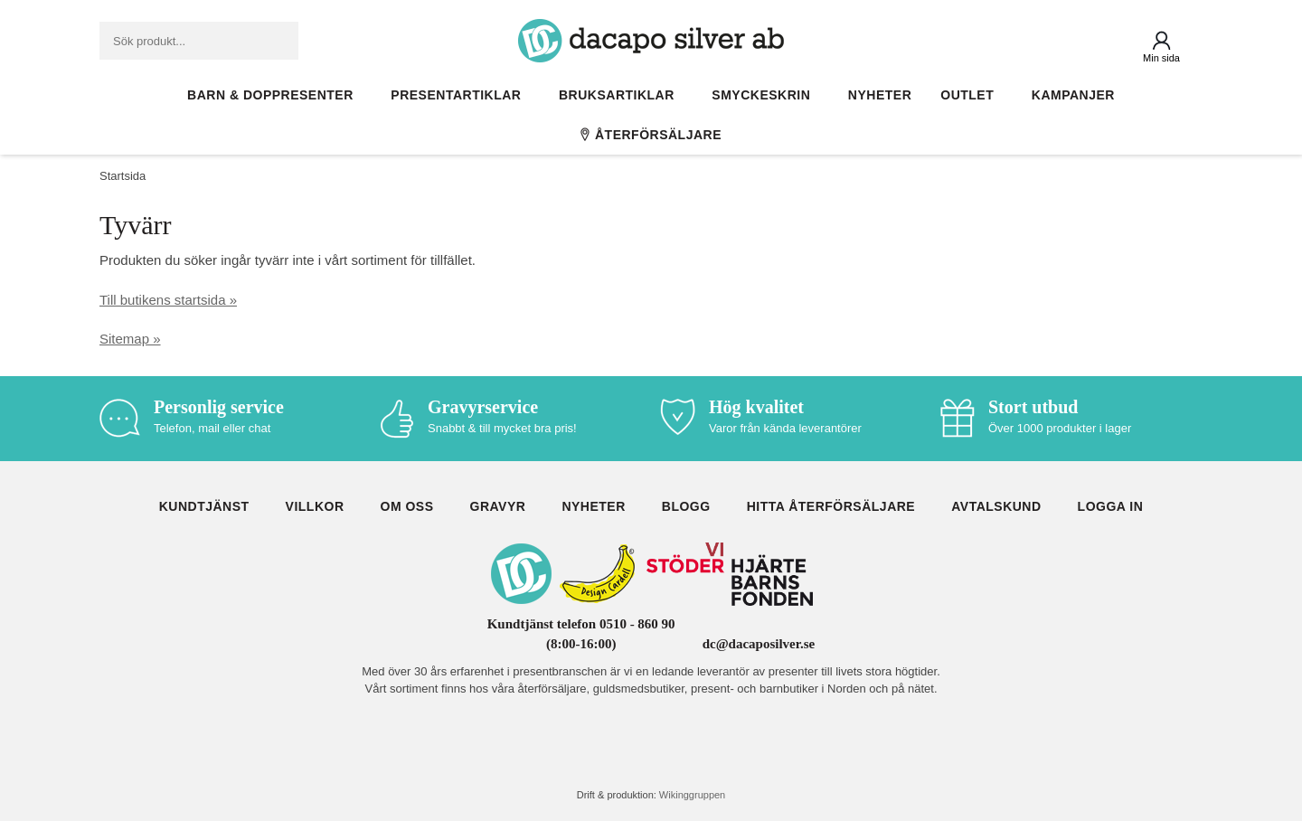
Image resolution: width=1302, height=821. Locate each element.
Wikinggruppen (692, 794)
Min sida (1161, 57)
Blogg (686, 506)
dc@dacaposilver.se (759, 644)
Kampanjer (1073, 95)
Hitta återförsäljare (831, 506)
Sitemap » (130, 338)
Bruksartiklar (621, 95)
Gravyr (498, 506)
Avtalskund (996, 506)
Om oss (407, 506)
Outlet (971, 95)
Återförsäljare (651, 134)
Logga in (1111, 506)
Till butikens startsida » (168, 299)
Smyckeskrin (765, 95)
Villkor (315, 506)
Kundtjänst (204, 506)
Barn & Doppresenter (274, 95)
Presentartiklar (460, 95)
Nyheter (879, 95)
